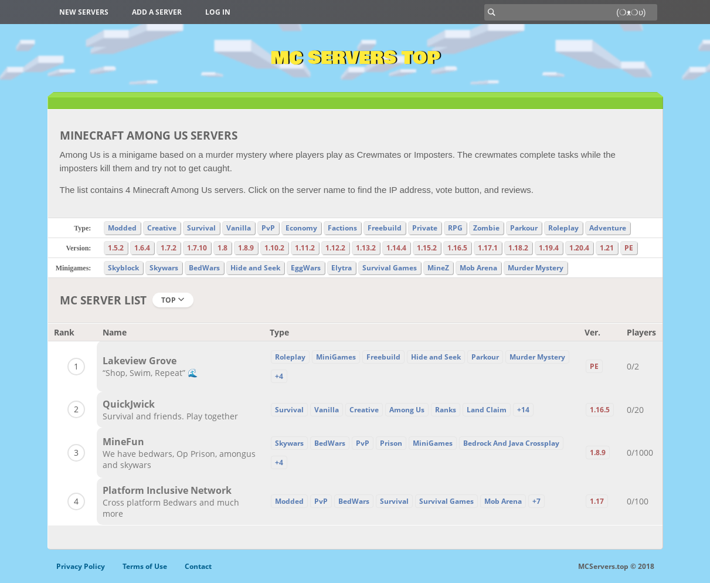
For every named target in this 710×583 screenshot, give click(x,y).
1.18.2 (518, 248)
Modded (122, 228)
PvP (268, 228)
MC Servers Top (355, 58)
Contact (198, 566)
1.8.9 (246, 248)
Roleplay (563, 228)
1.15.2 (427, 248)
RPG (455, 228)
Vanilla (238, 228)
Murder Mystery (535, 268)
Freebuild (385, 228)
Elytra (341, 268)
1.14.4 (396, 248)
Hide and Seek (255, 268)
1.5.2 (116, 248)
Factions (342, 228)
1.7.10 (197, 248)
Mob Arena (478, 268)
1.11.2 (305, 248)
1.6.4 (142, 248)
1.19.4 (549, 248)
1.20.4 (579, 248)
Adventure (607, 228)
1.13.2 (366, 248)
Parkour (524, 228)
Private (424, 228)
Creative (161, 228)
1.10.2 (274, 248)
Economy (301, 228)
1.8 (222, 248)
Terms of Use (145, 566)
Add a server (157, 12)
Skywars (164, 268)
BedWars (204, 268)
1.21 (607, 248)
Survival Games (389, 268)
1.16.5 (457, 248)
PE (628, 248)
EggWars (306, 268)
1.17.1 (488, 248)
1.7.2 (168, 248)
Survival (201, 228)
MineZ (438, 268)
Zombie (486, 228)
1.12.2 (335, 248)
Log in (217, 12)
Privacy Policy (80, 566)
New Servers (83, 12)
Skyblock (123, 268)
